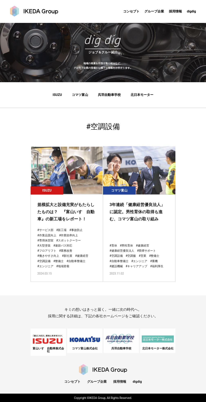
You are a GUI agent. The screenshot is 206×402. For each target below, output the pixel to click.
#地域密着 (63, 271)
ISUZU (57, 95)
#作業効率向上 (68, 239)
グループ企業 (154, 11)
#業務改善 (65, 255)
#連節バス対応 (62, 250)
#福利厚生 (156, 271)
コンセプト (131, 11)
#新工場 (61, 234)
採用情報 (175, 11)
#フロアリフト (46, 255)
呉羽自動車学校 (109, 95)
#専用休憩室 (45, 245)
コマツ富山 (80, 95)
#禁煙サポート (146, 255)
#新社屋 (67, 260)
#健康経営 (81, 260)
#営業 (142, 260)
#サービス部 (45, 234)
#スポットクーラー (68, 245)
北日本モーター (142, 95)
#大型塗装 (44, 250)
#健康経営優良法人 (122, 255)
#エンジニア (45, 271)
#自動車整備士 (75, 265)
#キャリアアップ (136, 271)
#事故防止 (76, 234)
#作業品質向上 (46, 239)
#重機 (154, 265)
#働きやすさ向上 (48, 260)
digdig (191, 11)
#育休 (113, 250)
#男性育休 (126, 250)
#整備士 (58, 265)
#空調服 (131, 260)
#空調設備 (44, 265)
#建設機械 (116, 271)
